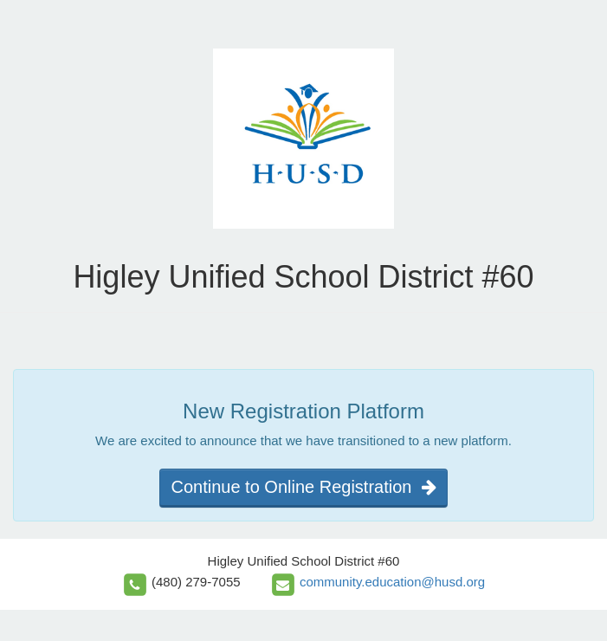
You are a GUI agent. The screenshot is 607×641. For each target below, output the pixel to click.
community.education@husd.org (392, 581)
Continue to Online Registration (303, 486)
